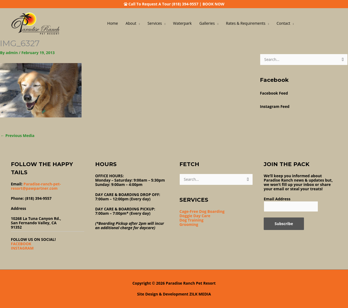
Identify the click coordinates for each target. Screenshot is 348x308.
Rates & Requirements (245, 23)
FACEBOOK (21, 243)
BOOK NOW (214, 4)
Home (112, 23)
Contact (283, 23)
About (131, 23)
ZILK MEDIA (200, 294)
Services (154, 23)
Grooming (188, 224)
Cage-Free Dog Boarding (202, 211)
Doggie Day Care (194, 215)
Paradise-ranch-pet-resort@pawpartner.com (36, 186)
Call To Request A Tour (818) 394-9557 (163, 4)
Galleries (207, 23)
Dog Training (191, 220)
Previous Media (18, 135)
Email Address (277, 198)
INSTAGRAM (22, 248)
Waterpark (182, 23)
